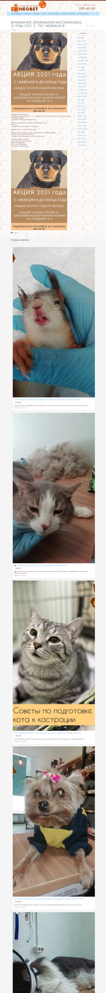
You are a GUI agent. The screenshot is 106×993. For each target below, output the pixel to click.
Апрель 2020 (82, 135)
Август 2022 (82, 64)
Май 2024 (81, 38)
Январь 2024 (82, 47)
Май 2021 (81, 106)
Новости (16, 232)
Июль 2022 (81, 67)
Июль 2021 (81, 99)
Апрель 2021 (82, 109)
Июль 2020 (81, 132)
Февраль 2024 (82, 44)
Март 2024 (81, 41)
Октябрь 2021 (82, 90)
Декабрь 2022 (82, 51)
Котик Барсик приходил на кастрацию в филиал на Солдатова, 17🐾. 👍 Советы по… (48, 733)
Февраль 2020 (82, 142)
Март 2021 (81, 112)
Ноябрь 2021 (82, 86)
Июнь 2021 (81, 103)
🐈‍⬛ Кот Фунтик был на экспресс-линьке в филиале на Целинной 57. (41, 565)
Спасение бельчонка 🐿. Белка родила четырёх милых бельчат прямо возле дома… (47, 399)
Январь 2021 (82, 119)
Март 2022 (81, 73)
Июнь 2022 (81, 70)
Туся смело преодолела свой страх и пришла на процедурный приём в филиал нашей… (49, 899)
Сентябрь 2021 (83, 93)
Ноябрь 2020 (82, 125)
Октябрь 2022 (82, 57)
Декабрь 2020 (82, 122)
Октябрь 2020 (82, 129)
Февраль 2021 (82, 116)
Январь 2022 (82, 80)
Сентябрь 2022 (83, 60)
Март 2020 (81, 138)
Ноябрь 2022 (82, 54)
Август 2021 (82, 96)
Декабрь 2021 (82, 83)
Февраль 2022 (82, 77)
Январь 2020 (82, 145)
